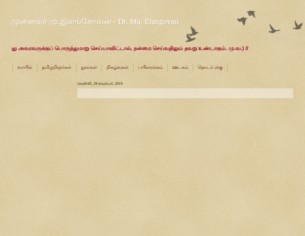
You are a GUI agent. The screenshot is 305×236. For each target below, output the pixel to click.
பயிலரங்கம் (150, 67)
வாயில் (24, 67)
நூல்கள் (89, 67)
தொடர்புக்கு (210, 67)
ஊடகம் (180, 67)
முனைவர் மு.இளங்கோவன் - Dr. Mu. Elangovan (94, 21)
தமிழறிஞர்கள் (56, 67)
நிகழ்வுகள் (118, 67)
